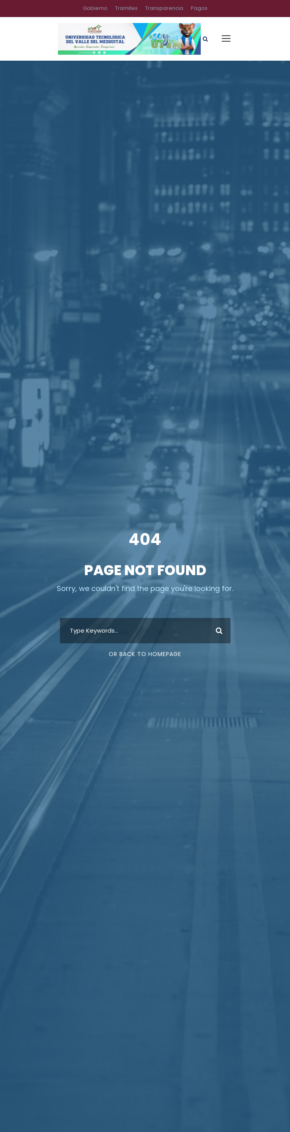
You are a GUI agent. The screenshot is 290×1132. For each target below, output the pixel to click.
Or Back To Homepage (145, 654)
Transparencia (164, 8)
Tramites (126, 8)
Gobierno (95, 8)
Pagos (199, 8)
